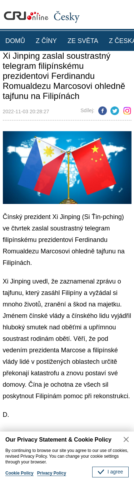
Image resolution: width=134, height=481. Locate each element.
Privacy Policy (51, 473)
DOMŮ (15, 40)
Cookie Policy (19, 473)
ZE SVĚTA (83, 40)
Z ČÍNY (46, 40)
